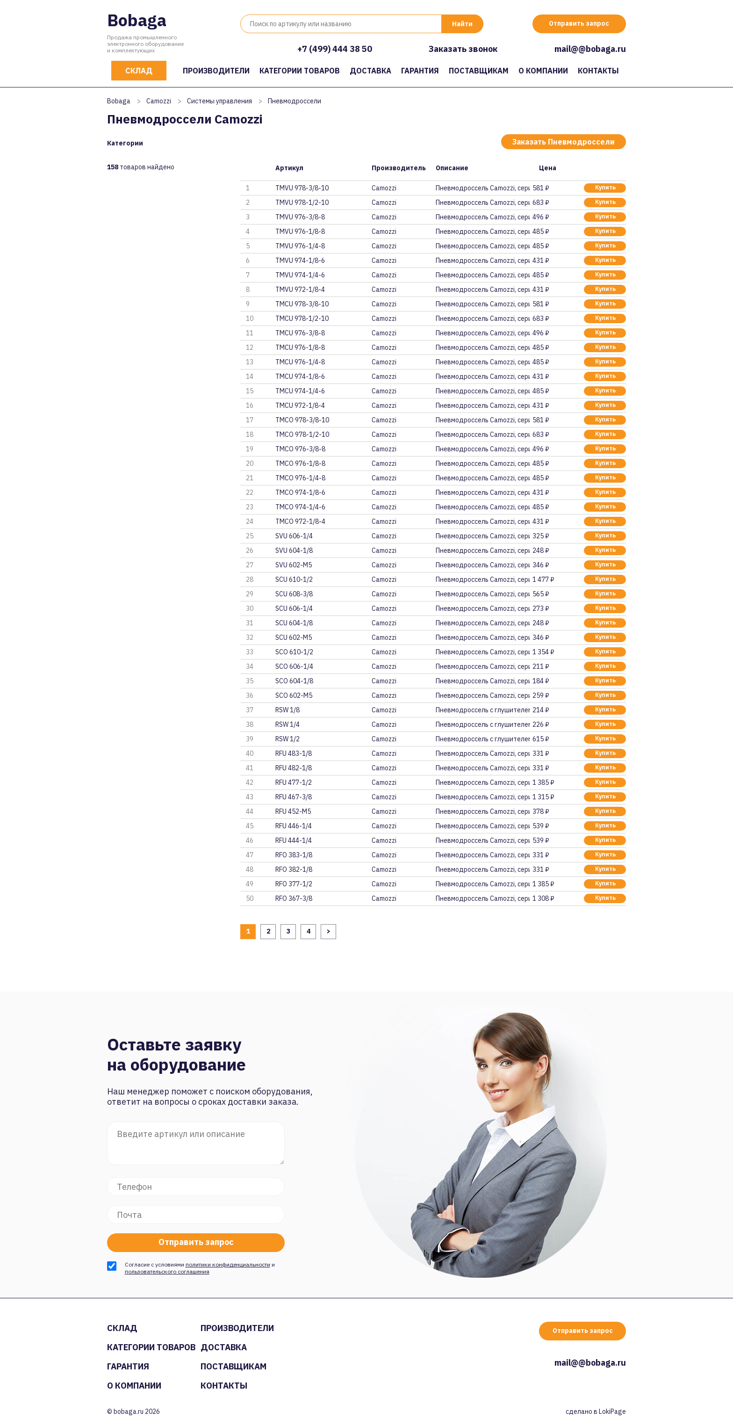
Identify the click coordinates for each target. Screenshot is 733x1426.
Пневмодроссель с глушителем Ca (482, 710)
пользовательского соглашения (167, 1271)
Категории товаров (299, 70)
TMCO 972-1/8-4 (300, 521)
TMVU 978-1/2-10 (302, 202)
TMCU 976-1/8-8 (300, 347)
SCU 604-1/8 (294, 623)
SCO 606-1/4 (294, 666)
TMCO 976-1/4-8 (300, 478)
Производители (216, 70)
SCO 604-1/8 (294, 681)
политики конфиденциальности (228, 1264)
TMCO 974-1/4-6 (300, 507)
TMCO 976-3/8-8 (300, 449)
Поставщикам (479, 70)
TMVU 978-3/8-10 (302, 188)
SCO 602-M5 (293, 695)
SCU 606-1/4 (294, 608)
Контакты (598, 70)
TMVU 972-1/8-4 (300, 289)
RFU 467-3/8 (293, 797)
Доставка (370, 70)
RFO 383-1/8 (293, 855)
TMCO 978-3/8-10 (302, 420)
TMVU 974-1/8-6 (300, 260)
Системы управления (219, 101)
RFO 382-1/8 (293, 869)
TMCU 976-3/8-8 (300, 333)
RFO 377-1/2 (293, 884)
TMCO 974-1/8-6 (300, 492)
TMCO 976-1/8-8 (300, 463)
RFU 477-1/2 (293, 782)
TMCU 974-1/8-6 (300, 376)
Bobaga (136, 20)
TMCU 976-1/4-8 (300, 362)
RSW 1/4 (287, 724)
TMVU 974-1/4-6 (300, 275)
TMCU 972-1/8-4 (300, 405)
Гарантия (420, 70)
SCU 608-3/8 (294, 594)
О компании (543, 70)
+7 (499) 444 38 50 (334, 48)
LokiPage (612, 1411)
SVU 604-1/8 (294, 550)
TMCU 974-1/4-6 (300, 391)
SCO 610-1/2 (294, 652)
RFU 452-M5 (293, 811)
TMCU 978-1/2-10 (302, 318)
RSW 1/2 (287, 739)
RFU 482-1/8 (293, 768)
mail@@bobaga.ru (590, 48)
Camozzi (158, 101)
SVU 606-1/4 (294, 536)
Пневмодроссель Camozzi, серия (482, 188)
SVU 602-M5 (293, 565)
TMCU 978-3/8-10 (302, 304)
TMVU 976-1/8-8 (300, 231)
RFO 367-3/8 (293, 898)
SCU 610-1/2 (294, 579)
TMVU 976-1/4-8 (300, 246)
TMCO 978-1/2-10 (302, 434)
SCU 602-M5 (293, 637)
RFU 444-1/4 (293, 840)
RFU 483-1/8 (293, 753)
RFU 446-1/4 (293, 826)
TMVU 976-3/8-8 (300, 217)
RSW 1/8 (287, 710)
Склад (138, 70)
